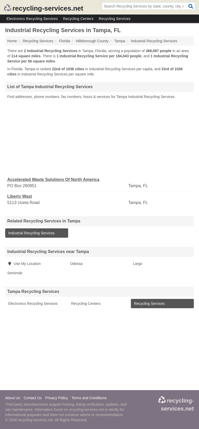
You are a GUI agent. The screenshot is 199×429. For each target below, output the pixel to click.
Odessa (76, 264)
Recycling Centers (78, 19)
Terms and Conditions (89, 398)
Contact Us (32, 398)
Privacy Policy (56, 398)
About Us (12, 398)
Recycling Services (115, 19)
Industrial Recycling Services (31, 233)
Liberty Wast (19, 196)
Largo (137, 264)
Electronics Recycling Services (32, 19)
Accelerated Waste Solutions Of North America (53, 179)
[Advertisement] (99, 138)
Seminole (14, 273)
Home (12, 41)
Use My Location (24, 264)
